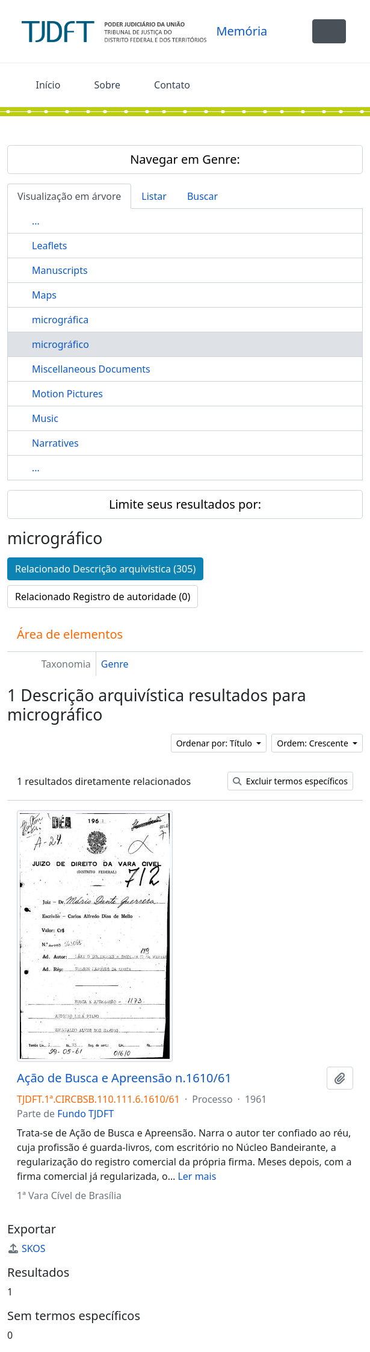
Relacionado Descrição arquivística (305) (105, 568)
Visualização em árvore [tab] (69, 196)
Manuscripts (60, 270)
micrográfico (60, 344)
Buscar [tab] (202, 196)
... (36, 221)
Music (45, 418)
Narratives (55, 443)
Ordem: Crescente (313, 743)
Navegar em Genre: (185, 159)
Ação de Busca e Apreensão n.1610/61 (124, 1078)
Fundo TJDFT (85, 1113)
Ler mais (196, 1176)
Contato (172, 84)
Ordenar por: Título (215, 743)
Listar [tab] (154, 196)
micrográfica (60, 319)
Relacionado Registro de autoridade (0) (102, 596)
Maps (44, 295)
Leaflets (49, 245)
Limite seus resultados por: (185, 504)
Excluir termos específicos (290, 781)
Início (48, 84)
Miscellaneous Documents (91, 369)
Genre (115, 664)
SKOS (26, 1248)
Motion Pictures (67, 393)
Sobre (107, 84)
